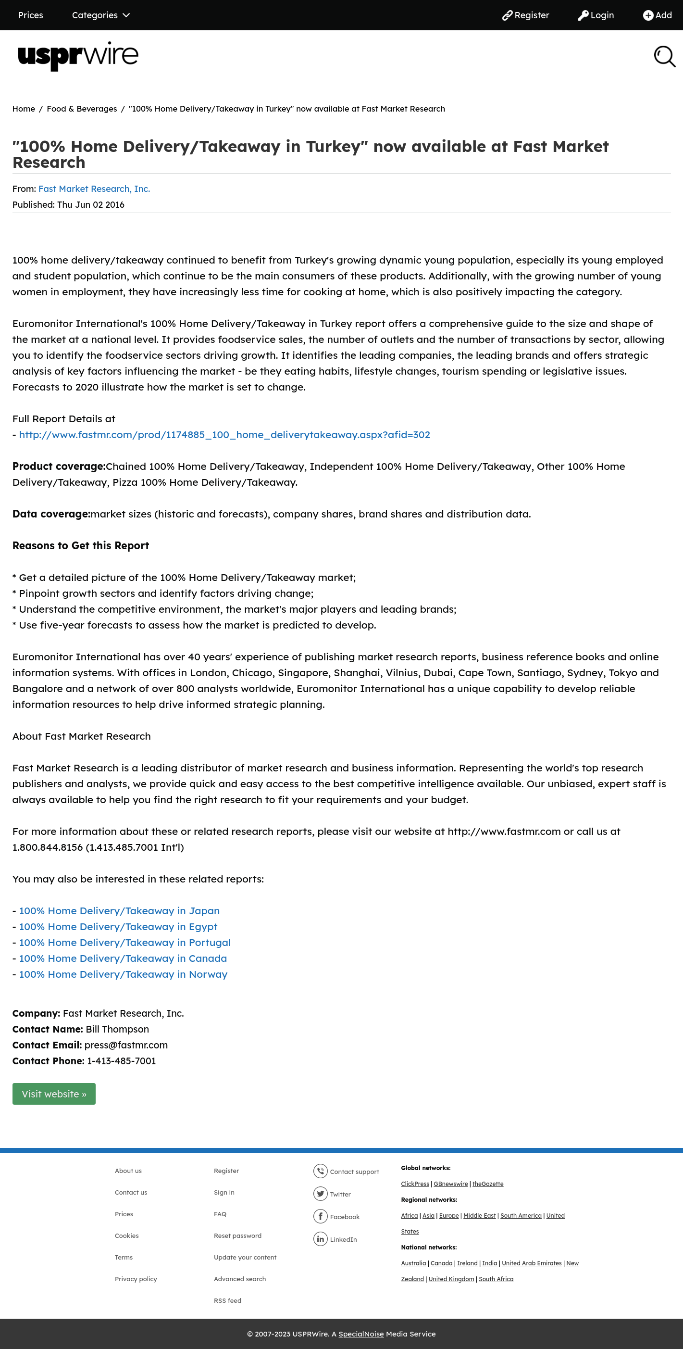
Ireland (467, 1263)
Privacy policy (136, 1279)
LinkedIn (335, 1239)
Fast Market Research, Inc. (94, 188)
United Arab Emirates (532, 1263)
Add (657, 15)
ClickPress (415, 1183)
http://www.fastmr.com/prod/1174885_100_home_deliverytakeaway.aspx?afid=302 (224, 434)
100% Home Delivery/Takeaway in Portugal (125, 942)
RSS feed (227, 1300)
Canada (442, 1263)
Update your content (245, 1257)
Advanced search (240, 1279)
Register (525, 15)
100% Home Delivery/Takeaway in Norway (123, 974)
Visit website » (54, 1094)
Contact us (131, 1192)
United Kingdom (451, 1279)
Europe (449, 1215)
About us (128, 1170)
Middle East (479, 1215)
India (489, 1263)
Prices (30, 15)
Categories (101, 15)
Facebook (336, 1217)
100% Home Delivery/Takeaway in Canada (123, 958)
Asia (428, 1215)
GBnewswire (451, 1183)
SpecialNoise (361, 1333)
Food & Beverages (82, 108)
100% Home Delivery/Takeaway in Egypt (118, 926)
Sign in (224, 1192)
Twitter (332, 1194)
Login (596, 15)
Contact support (346, 1171)
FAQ (220, 1214)
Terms (124, 1257)
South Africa (496, 1279)
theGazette (487, 1183)
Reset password (237, 1235)
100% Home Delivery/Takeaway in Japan (119, 910)
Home (24, 108)
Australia (413, 1263)
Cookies (127, 1235)
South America (521, 1215)
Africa (409, 1215)
